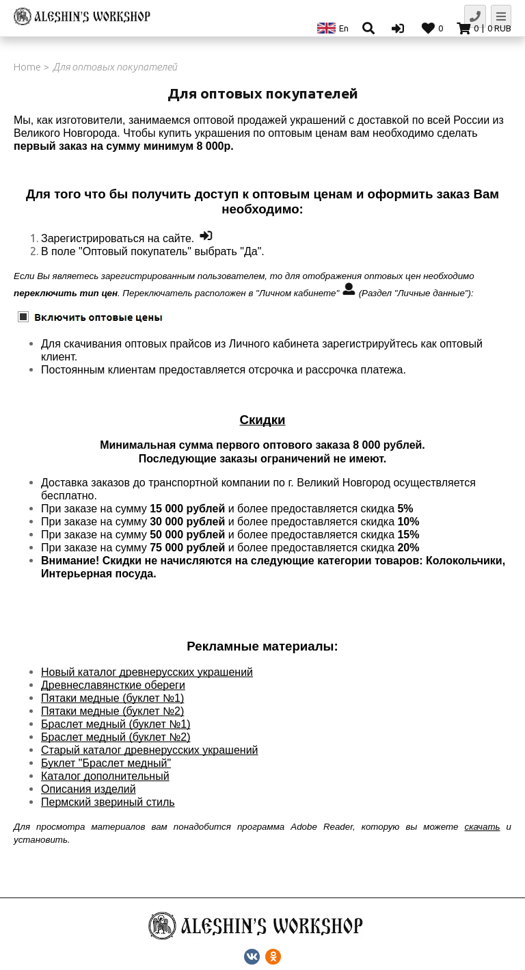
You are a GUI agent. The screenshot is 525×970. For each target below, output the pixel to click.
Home (27, 67)
